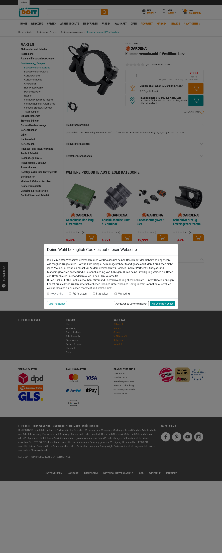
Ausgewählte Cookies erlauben (131, 303)
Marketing (124, 293)
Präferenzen (79, 293)
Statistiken (102, 293)
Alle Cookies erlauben (162, 303)
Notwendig (56, 293)
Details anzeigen (57, 303)
